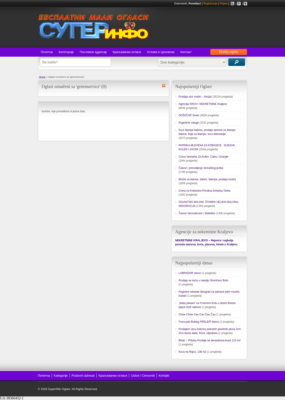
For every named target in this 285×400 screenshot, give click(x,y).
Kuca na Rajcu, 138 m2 (192, 351)
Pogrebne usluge (189, 122)
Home (42, 77)
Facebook (239, 3)
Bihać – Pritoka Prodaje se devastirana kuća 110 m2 (210, 340)
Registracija (210, 3)
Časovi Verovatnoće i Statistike (197, 213)
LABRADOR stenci (190, 273)
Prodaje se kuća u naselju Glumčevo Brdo (203, 280)
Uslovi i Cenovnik (143, 375)
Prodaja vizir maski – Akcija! (195, 96)
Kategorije (61, 375)
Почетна (47, 52)
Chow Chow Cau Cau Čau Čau (197, 314)
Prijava (224, 3)
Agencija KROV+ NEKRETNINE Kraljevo (203, 104)
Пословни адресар (93, 52)
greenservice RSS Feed (163, 85)
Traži (236, 62)
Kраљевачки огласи (112, 375)
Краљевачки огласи (127, 52)
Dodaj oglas (228, 52)
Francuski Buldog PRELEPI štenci (199, 321)
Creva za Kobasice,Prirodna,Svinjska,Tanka (204, 190)
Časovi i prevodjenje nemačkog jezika (201, 168)
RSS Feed (232, 3)
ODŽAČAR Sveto (189, 115)
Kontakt (164, 375)
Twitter (245, 3)
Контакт (185, 52)
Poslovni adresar (83, 375)
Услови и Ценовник (161, 52)
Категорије (66, 52)
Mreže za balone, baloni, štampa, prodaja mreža (207, 179)
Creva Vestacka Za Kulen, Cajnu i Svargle (203, 156)
